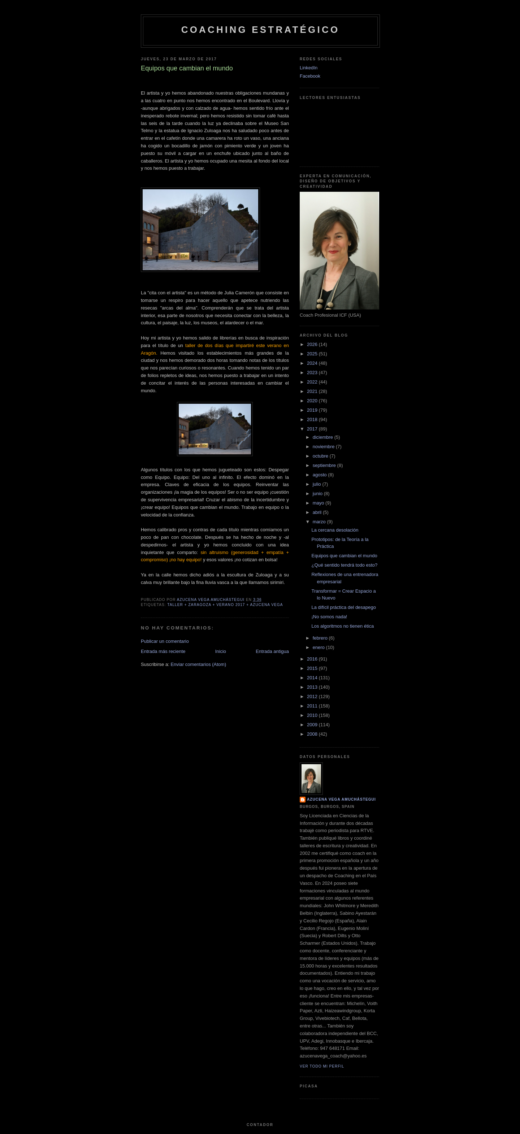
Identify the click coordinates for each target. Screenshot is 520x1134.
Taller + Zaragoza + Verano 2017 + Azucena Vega (225, 605)
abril (318, 512)
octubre (321, 456)
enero (319, 647)
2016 (313, 659)
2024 (313, 363)
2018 (313, 419)
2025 (313, 353)
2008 (313, 734)
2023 (313, 372)
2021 (313, 391)
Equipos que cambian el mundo (344, 555)
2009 (313, 724)
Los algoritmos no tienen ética (342, 626)
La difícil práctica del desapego (343, 607)
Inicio (220, 651)
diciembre (323, 437)
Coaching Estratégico (260, 29)
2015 (313, 668)
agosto (320, 474)
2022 (313, 382)
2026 (313, 344)
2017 (313, 429)
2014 (313, 677)
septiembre (325, 465)
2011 (313, 706)
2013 (313, 687)
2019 (313, 410)
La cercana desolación (334, 530)
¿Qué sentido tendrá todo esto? (344, 565)
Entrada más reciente (163, 651)
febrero (321, 638)
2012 (313, 696)
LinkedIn (308, 67)
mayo (319, 503)
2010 (313, 715)
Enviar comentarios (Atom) (198, 664)
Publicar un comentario (165, 641)
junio (318, 493)
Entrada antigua (272, 651)
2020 (313, 400)
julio (317, 484)
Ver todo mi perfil (322, 1066)
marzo (320, 521)
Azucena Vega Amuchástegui (341, 799)
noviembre (324, 446)
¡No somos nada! (329, 616)
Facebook (310, 76)
